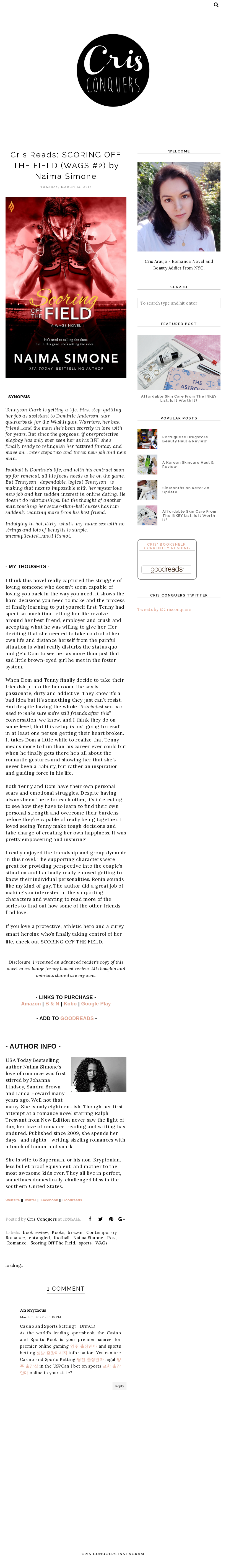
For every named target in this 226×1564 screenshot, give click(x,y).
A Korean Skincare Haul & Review (188, 464)
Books (58, 1232)
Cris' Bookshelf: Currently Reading (167, 546)
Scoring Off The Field (52, 1243)
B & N (52, 1004)
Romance (17, 1243)
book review (35, 1232)
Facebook (49, 1200)
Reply (119, 1386)
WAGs (101, 1243)
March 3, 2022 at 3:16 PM (40, 1317)
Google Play (96, 1004)
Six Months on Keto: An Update (185, 490)
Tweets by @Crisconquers (164, 609)
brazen (75, 1232)
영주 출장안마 (83, 1346)
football (61, 1237)
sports (85, 1243)
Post (111, 1237)
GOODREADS (77, 1018)
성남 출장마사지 (52, 1352)
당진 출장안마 (90, 1359)
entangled (39, 1237)
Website (13, 1200)
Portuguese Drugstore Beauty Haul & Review (185, 439)
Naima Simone (88, 1237)
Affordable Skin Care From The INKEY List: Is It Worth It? (179, 398)
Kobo (70, 1004)
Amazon (31, 1004)
